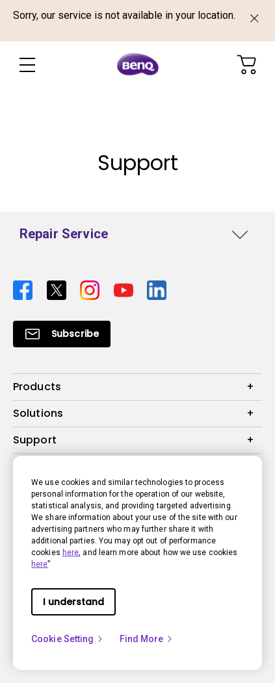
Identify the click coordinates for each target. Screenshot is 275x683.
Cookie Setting (67, 639)
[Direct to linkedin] (156, 289)
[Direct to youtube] (125, 289)
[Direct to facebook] (24, 289)
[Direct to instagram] (91, 289)
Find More (147, 639)
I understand (73, 601)
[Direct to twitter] (58, 289)
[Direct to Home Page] (138, 65)
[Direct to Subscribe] (62, 334)
